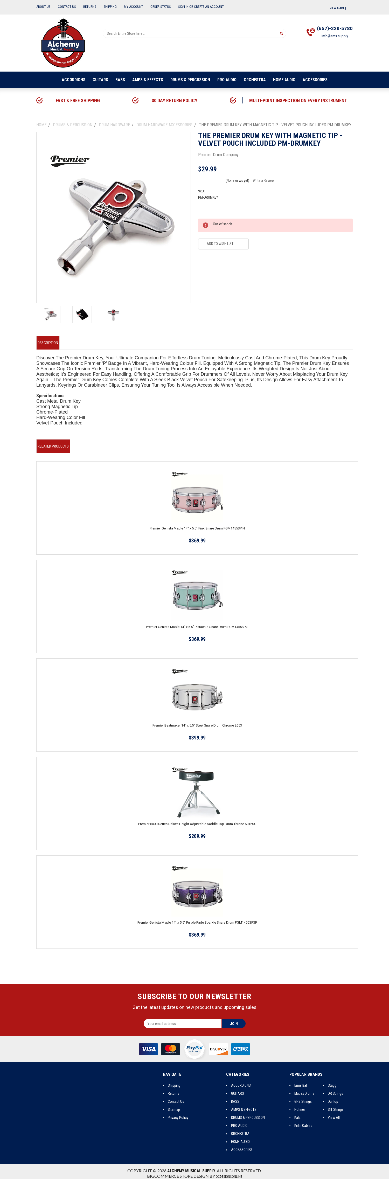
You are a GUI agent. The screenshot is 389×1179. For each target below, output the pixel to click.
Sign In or (185, 7)
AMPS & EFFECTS (147, 79)
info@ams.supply (329, 40)
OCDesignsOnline (229, 1172)
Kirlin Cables (303, 1122)
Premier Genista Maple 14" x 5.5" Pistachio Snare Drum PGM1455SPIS (197, 623)
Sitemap (174, 1106)
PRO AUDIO (227, 79)
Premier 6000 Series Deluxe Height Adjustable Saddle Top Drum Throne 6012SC (197, 820)
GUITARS (100, 79)
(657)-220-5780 (329, 29)
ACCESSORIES (315, 79)
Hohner (299, 1106)
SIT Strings (336, 1106)
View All (334, 1114)
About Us (43, 7)
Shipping (110, 7)
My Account (133, 7)
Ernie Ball (301, 1081)
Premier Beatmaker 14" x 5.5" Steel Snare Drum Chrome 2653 (197, 721)
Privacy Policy (178, 1114)
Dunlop (333, 1098)
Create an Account (209, 7)
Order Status (160, 7)
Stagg (332, 1081)
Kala (297, 1114)
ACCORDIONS (73, 79)
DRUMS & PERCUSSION (190, 79)
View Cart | (341, 8)
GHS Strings (303, 1098)
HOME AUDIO (284, 79)
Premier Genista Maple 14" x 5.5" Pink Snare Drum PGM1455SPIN (197, 524)
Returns (89, 7)
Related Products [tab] (56, 443)
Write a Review (263, 180)
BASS (120, 79)
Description (51, 341)
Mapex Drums (304, 1089)
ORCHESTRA (255, 79)
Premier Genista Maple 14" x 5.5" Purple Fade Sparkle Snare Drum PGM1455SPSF (197, 918)
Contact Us (67, 7)
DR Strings (335, 1089)
